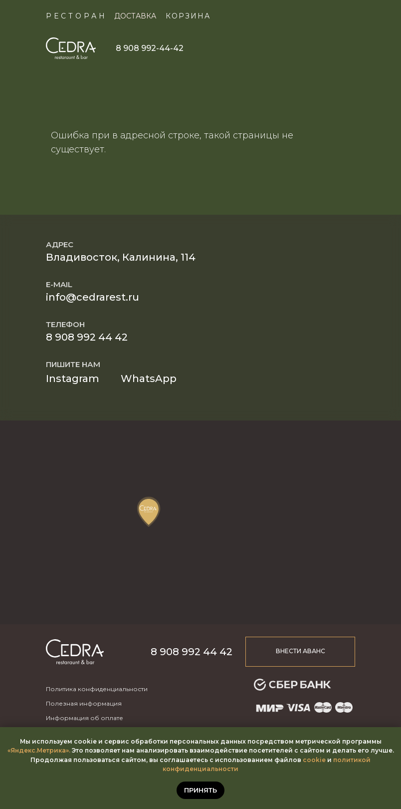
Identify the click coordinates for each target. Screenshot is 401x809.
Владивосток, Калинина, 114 (121, 257)
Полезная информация (84, 703)
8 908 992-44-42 (150, 48)
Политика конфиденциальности (97, 689)
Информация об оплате (84, 718)
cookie (314, 760)
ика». (62, 750)
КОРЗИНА (188, 15)
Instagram (72, 379)
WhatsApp (149, 379)
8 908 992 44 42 (87, 337)
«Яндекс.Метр (30, 750)
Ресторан (76, 15)
